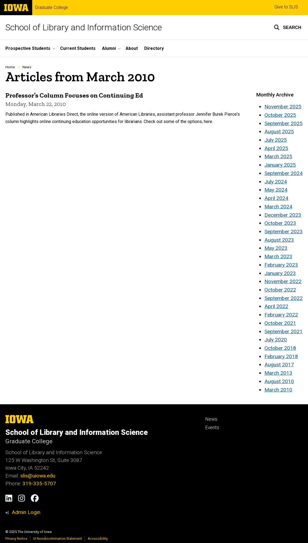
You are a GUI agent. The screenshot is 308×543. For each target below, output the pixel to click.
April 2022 (276, 306)
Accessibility (98, 538)
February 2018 (281, 356)
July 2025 (275, 140)
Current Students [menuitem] (78, 48)
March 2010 (278, 390)
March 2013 (278, 373)
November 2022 (283, 281)
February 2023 (281, 265)
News (26, 67)
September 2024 (283, 173)
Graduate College (51, 7)
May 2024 (275, 190)
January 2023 (280, 273)
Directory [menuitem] (154, 48)
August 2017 (279, 364)
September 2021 (283, 331)
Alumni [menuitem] (109, 48)
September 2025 (283, 123)
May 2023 (275, 248)
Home (10, 67)
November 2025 (283, 107)
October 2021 (280, 323)
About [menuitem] (132, 48)
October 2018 (280, 348)
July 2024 (275, 182)
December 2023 (282, 215)
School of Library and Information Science (83, 27)
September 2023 (283, 231)
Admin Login (26, 512)
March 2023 (278, 256)
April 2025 (276, 148)
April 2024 (276, 198)
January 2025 (280, 165)
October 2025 (280, 115)
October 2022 (280, 290)
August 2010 (279, 381)
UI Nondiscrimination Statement (57, 538)
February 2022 (281, 315)
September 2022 (283, 298)
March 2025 (278, 156)
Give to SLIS (286, 6)
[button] (287, 27)
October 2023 (280, 223)
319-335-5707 (39, 483)
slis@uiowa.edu (37, 476)
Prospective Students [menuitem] (27, 48)
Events (212, 427)
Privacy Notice (16, 538)
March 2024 (278, 206)
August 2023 (279, 240)
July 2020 (275, 340)
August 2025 (279, 131)
